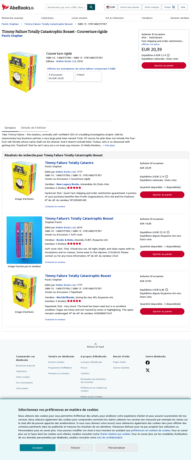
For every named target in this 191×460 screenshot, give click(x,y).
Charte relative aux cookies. (116, 433)
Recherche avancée (12, 17)
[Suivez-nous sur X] (148, 370)
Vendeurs (147, 17)
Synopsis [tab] (10, 127)
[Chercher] (91, 7)
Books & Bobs (65, 239)
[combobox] (66, 7)
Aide (183, 7)
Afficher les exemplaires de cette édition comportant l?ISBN (81, 68)
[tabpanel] (69, 140)
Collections (47, 17)
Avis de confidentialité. (110, 437)
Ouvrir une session (129, 7)
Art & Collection (115, 17)
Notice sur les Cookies (92, 396)
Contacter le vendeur (55, 206)
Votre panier (22, 388)
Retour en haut (95, 346)
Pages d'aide (119, 362)
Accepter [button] (37, 447)
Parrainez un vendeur (58, 373)
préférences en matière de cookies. (151, 430)
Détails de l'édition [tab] (33, 127)
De (60, 76)
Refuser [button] (75, 447)
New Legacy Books (68, 184)
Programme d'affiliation (60, 367)
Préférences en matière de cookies (94, 389)
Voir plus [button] (110, 145)
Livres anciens (79, 17)
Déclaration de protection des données (93, 380)
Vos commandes (24, 382)
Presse (84, 367)
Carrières (85, 373)
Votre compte (152, 7)
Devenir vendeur (180, 17)
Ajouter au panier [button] (164, 65)
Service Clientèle (121, 367)
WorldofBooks (65, 297)
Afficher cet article (151, 44)
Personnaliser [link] (116, 447)
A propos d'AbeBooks (91, 362)
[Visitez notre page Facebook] (148, 363)
